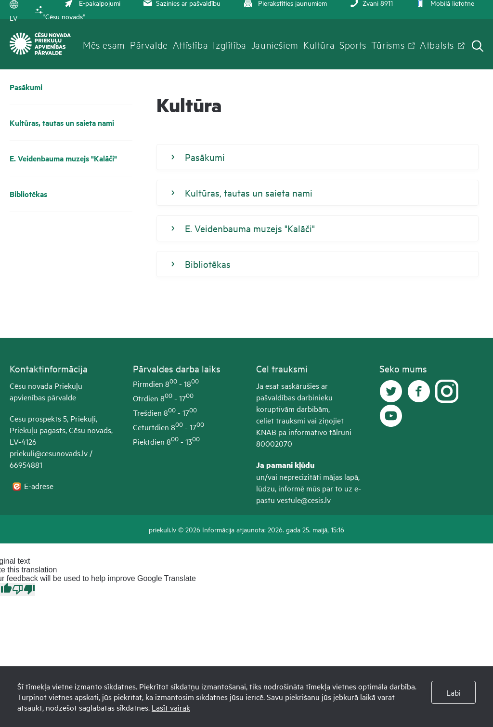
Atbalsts (437, 44)
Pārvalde (149, 44)
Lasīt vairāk (171, 707)
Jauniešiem (274, 44)
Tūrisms (387, 44)
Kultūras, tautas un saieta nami (62, 122)
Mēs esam (104, 44)
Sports (352, 44)
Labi (453, 692)
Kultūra (319, 44)
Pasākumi (26, 87)
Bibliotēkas (28, 193)
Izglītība (229, 44)
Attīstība (190, 44)
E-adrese (39, 485)
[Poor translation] (23, 589)
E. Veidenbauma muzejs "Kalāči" (63, 158)
